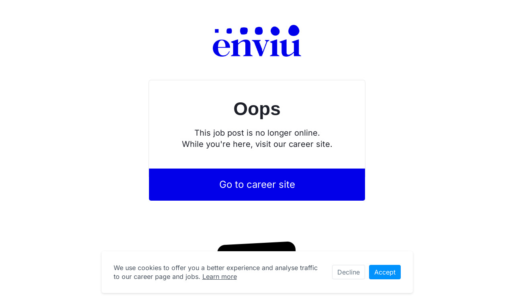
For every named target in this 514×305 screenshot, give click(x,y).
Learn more (219, 276)
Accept (385, 272)
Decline (348, 272)
